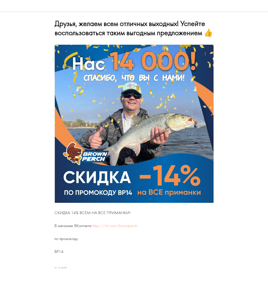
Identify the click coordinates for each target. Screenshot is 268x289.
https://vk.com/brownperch (115, 226)
